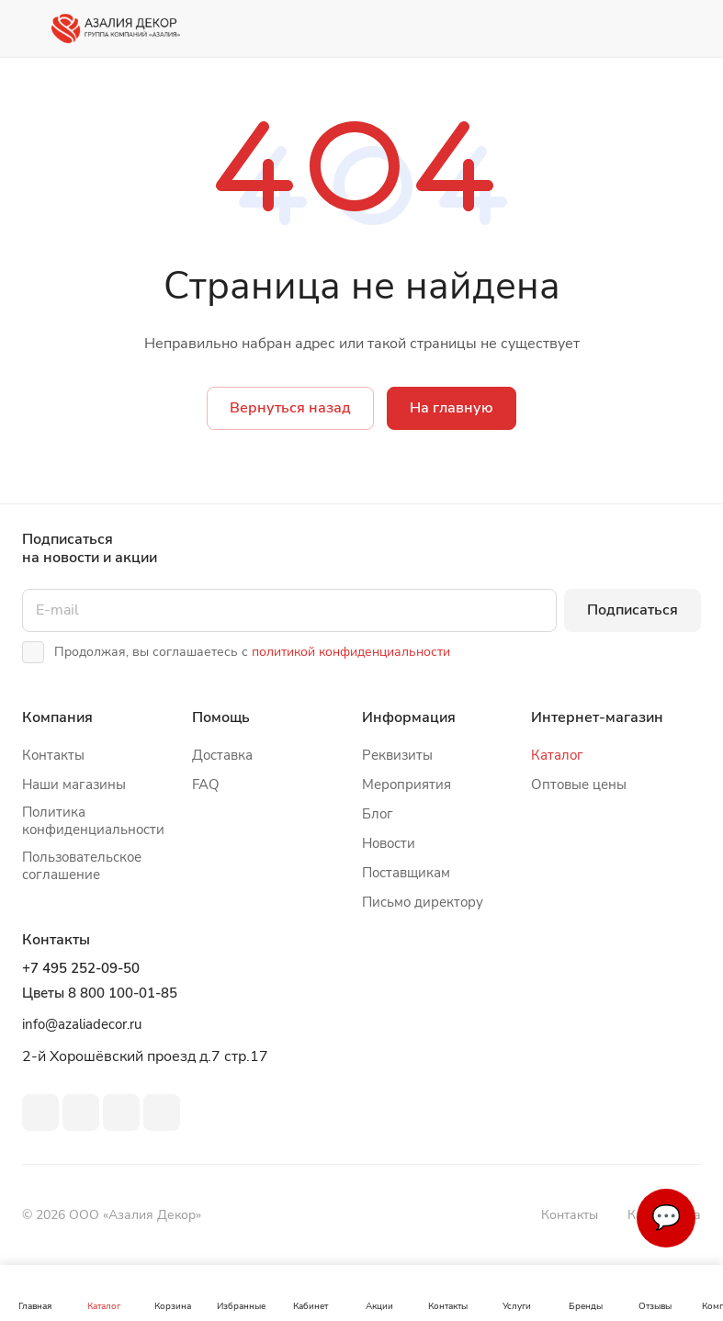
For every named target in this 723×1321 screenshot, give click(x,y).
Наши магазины (74, 784)
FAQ (206, 784)
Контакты (53, 755)
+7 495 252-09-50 (81, 968)
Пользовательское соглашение (81, 866)
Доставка (222, 755)
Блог (377, 814)
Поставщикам (406, 873)
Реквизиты (397, 755)
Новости (388, 843)
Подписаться (632, 610)
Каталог (557, 755)
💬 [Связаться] (666, 1218)
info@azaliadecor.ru (81, 1024)
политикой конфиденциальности (351, 651)
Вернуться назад (290, 408)
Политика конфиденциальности (93, 821)
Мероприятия (406, 784)
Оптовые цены (579, 784)
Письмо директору (422, 902)
